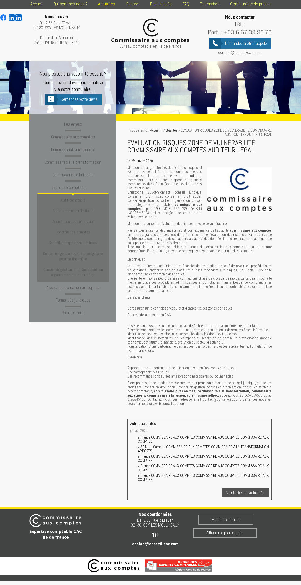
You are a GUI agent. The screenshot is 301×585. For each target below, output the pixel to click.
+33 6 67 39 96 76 (248, 32)
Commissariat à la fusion (73, 172)
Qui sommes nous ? (70, 3)
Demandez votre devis (79, 99)
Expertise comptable (73, 184)
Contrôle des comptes (73, 217)
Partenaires (209, 3)
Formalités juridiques (73, 273)
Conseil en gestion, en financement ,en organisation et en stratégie (73, 248)
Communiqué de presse (250, 3)
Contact (132, 3)
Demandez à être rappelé (246, 43)
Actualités (106, 3)
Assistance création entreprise (73, 261)
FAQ (185, 3)
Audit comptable (73, 195)
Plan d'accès (161, 3)
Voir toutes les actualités (245, 492)
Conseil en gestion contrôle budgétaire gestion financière (73, 235)
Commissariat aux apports (72, 148)
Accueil (36, 3)
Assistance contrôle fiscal (73, 202)
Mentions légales (226, 519)
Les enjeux (73, 124)
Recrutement (73, 285)
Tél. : (240, 24)
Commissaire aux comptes (72, 136)
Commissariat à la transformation (73, 160)
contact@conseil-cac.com (240, 52)
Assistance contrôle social (73, 210)
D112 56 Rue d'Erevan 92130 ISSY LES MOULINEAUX (56, 22)
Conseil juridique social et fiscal (73, 225)
